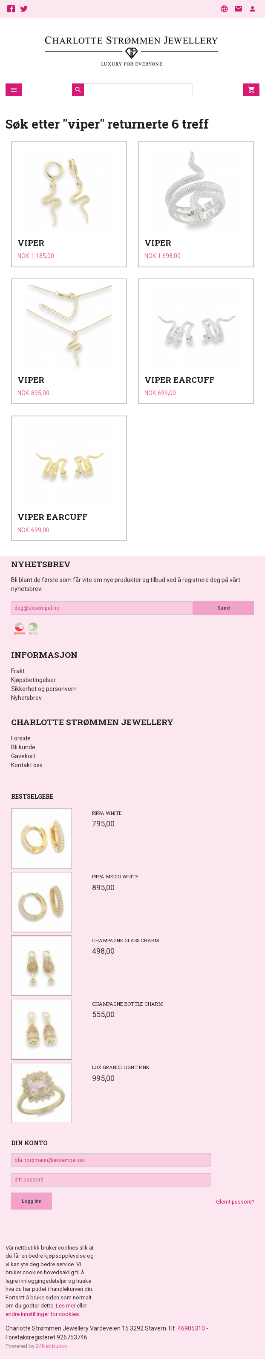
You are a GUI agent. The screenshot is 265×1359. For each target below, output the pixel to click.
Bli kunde (23, 747)
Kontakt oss (27, 765)
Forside (21, 738)
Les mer (66, 1305)
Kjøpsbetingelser (33, 680)
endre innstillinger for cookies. (43, 1314)
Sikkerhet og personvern (44, 688)
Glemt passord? (235, 1202)
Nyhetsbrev (26, 697)
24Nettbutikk (51, 1346)
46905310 (191, 1328)
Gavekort (23, 756)
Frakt (18, 671)
